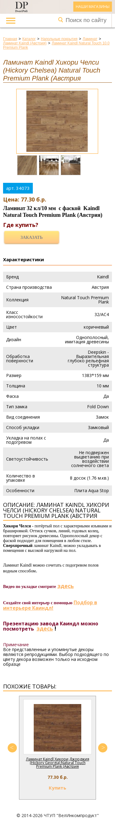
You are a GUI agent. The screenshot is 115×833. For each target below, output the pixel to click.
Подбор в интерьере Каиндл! (50, 605)
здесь (65, 586)
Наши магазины (92, 6)
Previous (12, 747)
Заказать (32, 237)
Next (102, 747)
